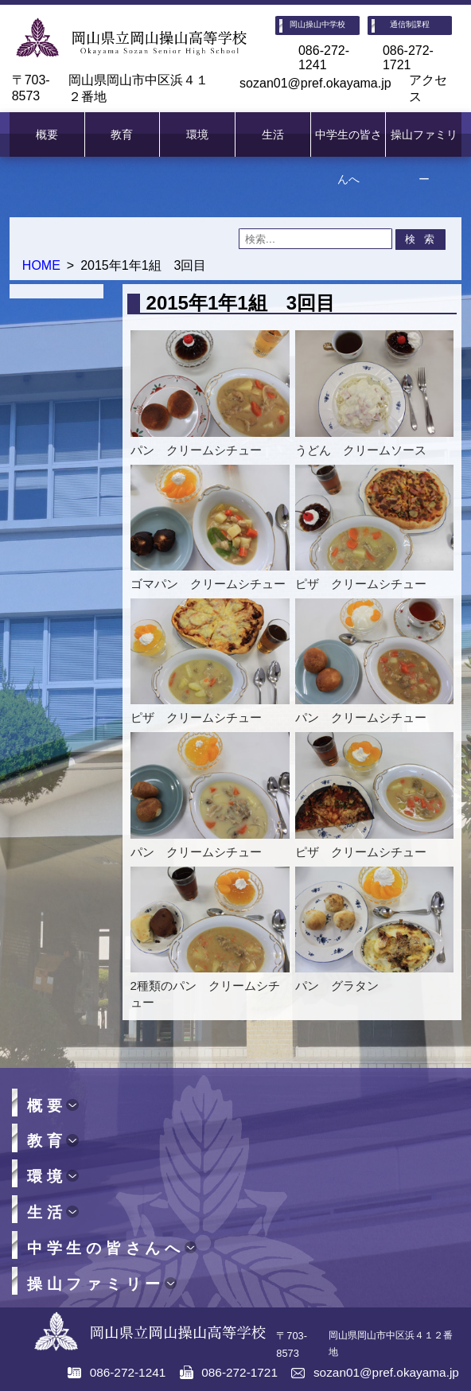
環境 (197, 134)
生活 (273, 134)
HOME (41, 265)
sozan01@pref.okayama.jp (315, 83)
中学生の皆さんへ (348, 156)
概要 (47, 134)
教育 (122, 134)
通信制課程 (410, 24)
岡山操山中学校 (317, 24)
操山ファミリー (424, 156)
